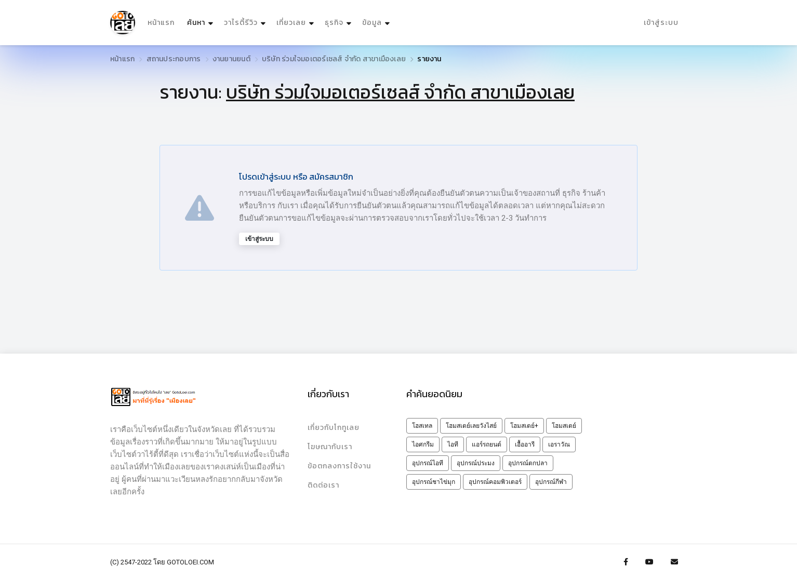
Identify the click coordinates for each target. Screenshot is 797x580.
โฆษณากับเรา (330, 446)
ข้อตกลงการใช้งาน (339, 466)
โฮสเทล (422, 425)
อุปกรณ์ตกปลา (528, 463)
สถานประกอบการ (174, 58)
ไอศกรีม (423, 444)
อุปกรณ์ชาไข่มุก (433, 481)
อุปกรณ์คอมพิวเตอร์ (495, 481)
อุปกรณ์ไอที (427, 463)
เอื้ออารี (525, 444)
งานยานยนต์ (231, 58)
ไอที (452, 444)
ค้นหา (201, 20)
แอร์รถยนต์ (486, 444)
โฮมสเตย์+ (524, 425)
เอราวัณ (559, 444)
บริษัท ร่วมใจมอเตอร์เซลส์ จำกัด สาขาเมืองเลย (334, 58)
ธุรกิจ (334, 22)
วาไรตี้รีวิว (241, 22)
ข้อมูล (372, 22)
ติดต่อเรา (323, 485)
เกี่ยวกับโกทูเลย (334, 427)
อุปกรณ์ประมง (476, 463)
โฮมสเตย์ (564, 425)
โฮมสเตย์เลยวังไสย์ (471, 425)
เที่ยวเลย (291, 22)
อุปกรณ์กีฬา (551, 481)
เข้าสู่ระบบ (661, 22)
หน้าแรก (161, 22)
